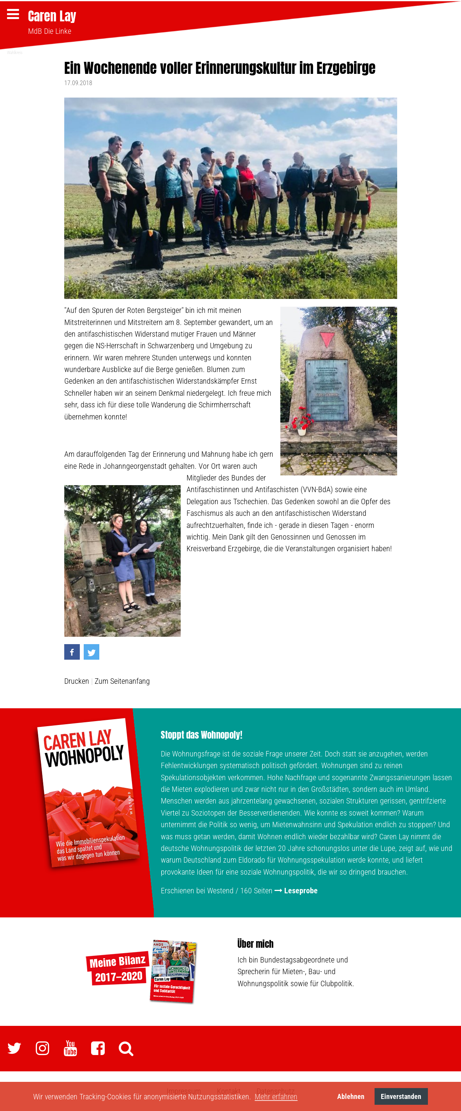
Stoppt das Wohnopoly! (201, 735)
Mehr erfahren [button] (276, 1096)
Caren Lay (52, 16)
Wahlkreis (15, 52)
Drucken (76, 681)
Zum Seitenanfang (122, 681)
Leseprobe (301, 890)
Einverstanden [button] (401, 1096)
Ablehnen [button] (350, 1096)
